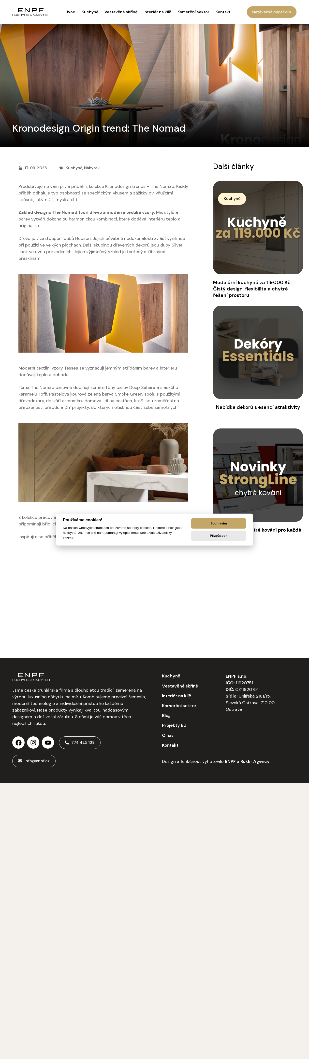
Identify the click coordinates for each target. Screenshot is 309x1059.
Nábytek (92, 167)
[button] (232, 199)
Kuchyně (74, 167)
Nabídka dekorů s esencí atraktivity (258, 407)
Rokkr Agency (254, 761)
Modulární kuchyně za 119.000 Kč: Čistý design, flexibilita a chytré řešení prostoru (252, 288)
